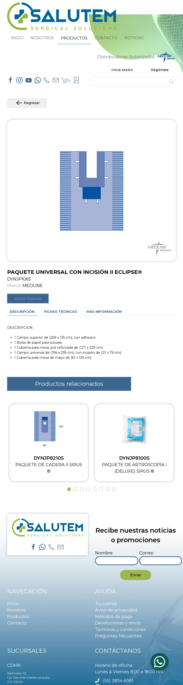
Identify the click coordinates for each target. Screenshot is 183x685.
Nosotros (16, 610)
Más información (104, 311)
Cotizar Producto (28, 298)
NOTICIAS (134, 37)
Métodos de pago (113, 616)
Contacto (17, 623)
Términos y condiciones (120, 629)
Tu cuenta (106, 603)
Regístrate (160, 70)
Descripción (22, 311)
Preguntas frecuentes (118, 636)
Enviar (135, 575)
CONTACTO (106, 37)
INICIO (17, 37)
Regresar (27, 103)
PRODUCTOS (74, 38)
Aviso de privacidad (116, 610)
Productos (18, 616)
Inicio (13, 603)
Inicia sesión (122, 70)
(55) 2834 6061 (118, 680)
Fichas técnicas (60, 311)
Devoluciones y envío (118, 623)
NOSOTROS (42, 37)
